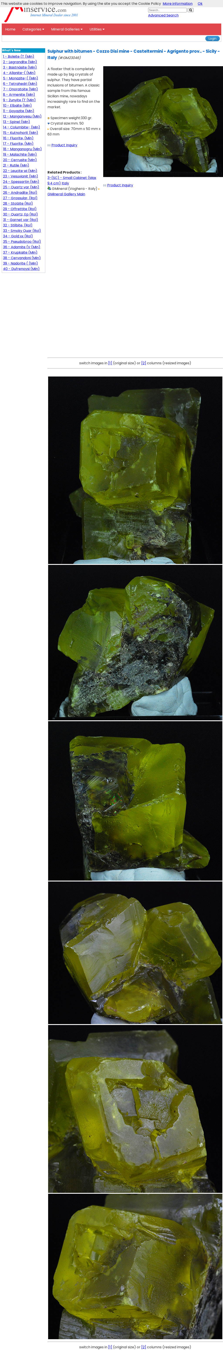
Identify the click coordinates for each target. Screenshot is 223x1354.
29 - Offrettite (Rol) (20, 208)
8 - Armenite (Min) (19, 94)
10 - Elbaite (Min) (17, 105)
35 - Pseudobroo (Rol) (22, 241)
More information (178, 3)
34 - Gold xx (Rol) (18, 236)
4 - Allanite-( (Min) (19, 72)
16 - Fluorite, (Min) (18, 138)
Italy (65, 183)
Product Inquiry (64, 145)
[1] (110, 363)
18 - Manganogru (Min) (22, 149)
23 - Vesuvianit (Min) (20, 176)
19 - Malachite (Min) (20, 154)
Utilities (97, 29)
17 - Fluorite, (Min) (18, 143)
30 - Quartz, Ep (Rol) (20, 214)
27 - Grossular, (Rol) (20, 198)
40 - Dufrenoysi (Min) (21, 268)
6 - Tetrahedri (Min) (20, 83)
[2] (143, 363)
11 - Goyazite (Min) (18, 110)
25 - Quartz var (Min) (21, 187)
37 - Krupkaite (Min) (20, 252)
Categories (33, 29)
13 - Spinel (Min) (16, 121)
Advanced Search (163, 15)
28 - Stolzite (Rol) (18, 203)
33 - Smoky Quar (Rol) (22, 230)
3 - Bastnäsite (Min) (20, 67)
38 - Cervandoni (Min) (22, 257)
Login (212, 38)
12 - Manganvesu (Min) (22, 116)
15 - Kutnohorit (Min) (20, 132)
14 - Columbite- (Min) (21, 127)
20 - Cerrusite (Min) (20, 159)
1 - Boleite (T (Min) (18, 56)
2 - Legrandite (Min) (20, 61)
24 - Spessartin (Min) (21, 181)
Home (10, 29)
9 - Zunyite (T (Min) (19, 100)
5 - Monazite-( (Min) (20, 78)
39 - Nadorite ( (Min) (20, 263)
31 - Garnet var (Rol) (20, 219)
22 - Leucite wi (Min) (20, 170)
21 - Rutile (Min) (16, 165)
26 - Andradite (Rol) (20, 192)
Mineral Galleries (67, 29)
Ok (200, 3)
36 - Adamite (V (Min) (21, 247)
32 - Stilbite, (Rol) (17, 225)
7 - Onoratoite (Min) (20, 89)
